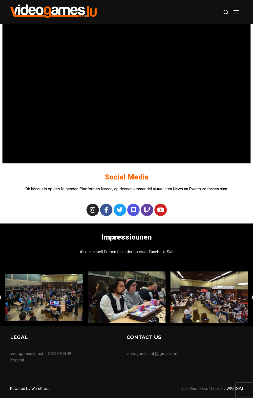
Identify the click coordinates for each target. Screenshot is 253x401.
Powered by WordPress (29, 391)
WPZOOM (235, 391)
